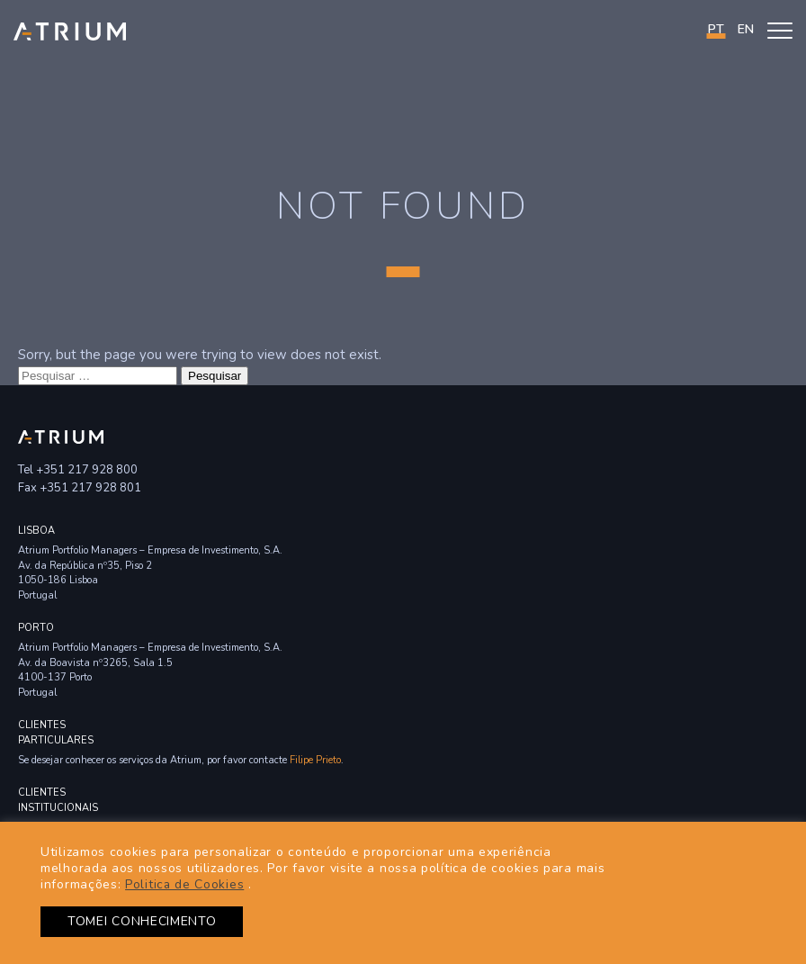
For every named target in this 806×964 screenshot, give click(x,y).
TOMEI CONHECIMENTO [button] (142, 921)
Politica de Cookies (185, 884)
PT (716, 29)
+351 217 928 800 (87, 470)
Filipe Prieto (315, 760)
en (746, 29)
